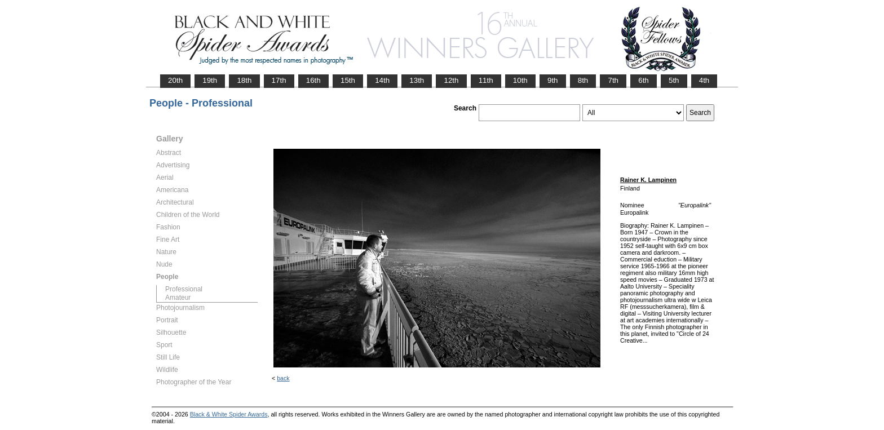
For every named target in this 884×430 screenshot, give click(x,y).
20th (175, 80)
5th (674, 80)
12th (451, 80)
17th (279, 80)
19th (209, 80)
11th (486, 80)
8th (583, 80)
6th (643, 80)
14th (382, 80)
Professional (183, 289)
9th (552, 80)
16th (313, 80)
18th (244, 80)
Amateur (178, 298)
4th (704, 80)
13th (416, 80)
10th (520, 80)
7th (613, 80)
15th (347, 80)
